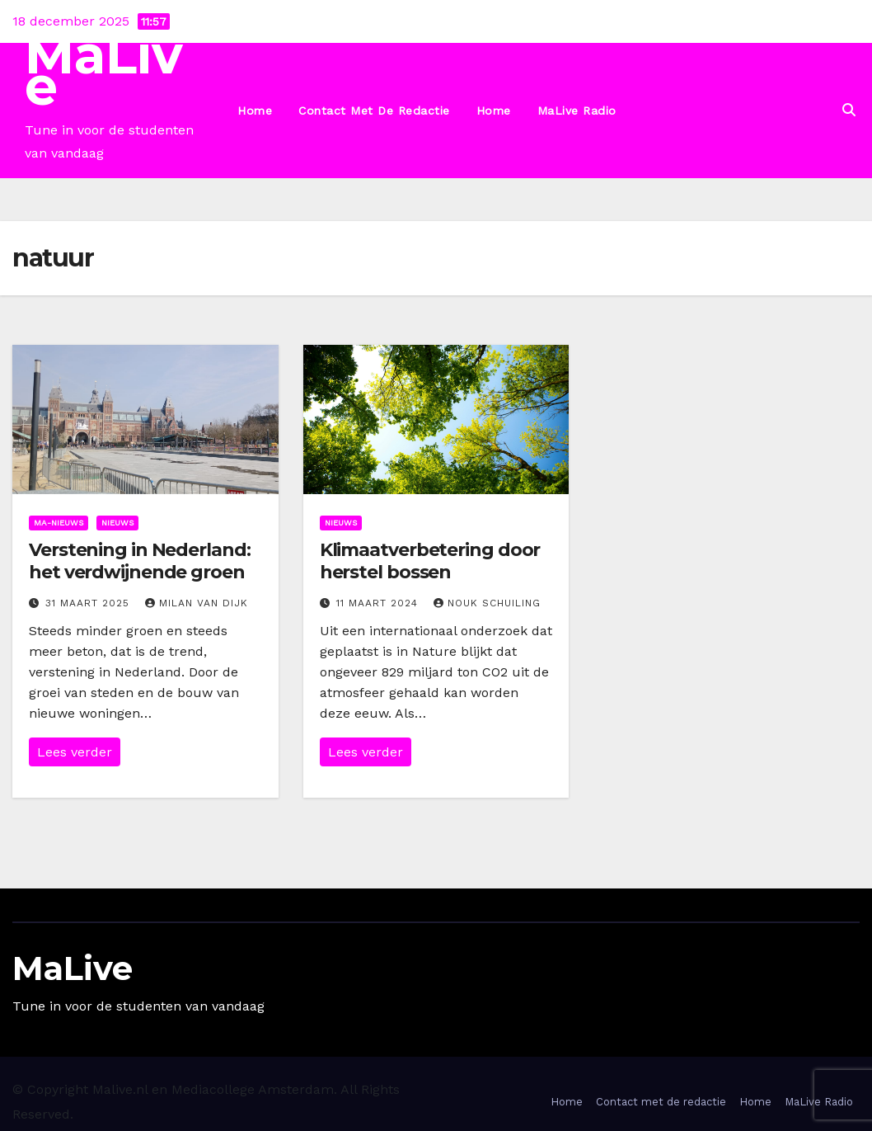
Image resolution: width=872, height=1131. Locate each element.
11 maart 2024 (379, 603)
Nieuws (117, 522)
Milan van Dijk (196, 603)
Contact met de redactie (374, 110)
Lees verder (74, 752)
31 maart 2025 (89, 603)
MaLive (104, 70)
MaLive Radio (576, 110)
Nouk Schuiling (487, 603)
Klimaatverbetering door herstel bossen (430, 560)
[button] (849, 110)
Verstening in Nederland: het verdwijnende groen (140, 560)
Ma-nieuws (58, 522)
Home (254, 110)
